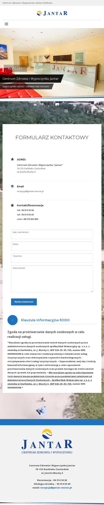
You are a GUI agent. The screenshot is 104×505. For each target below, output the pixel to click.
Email (15, 244)
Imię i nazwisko (21, 232)
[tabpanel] (52, 64)
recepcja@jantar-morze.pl (56, 487)
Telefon (17, 256)
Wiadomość (19, 268)
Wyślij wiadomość (23, 301)
